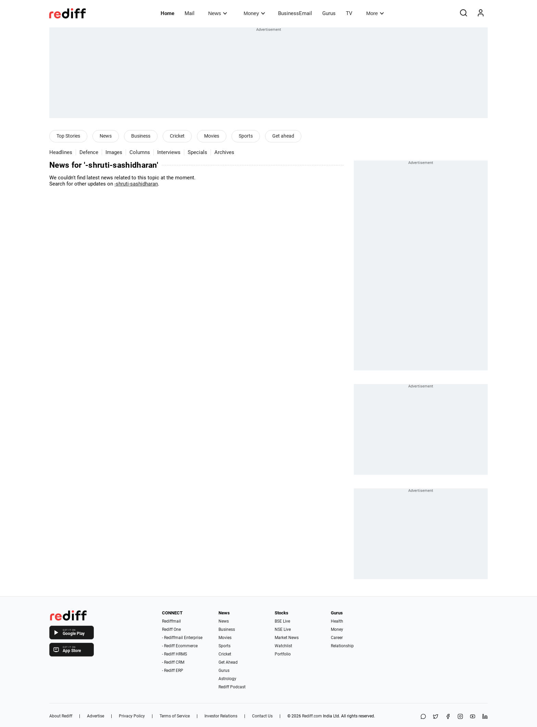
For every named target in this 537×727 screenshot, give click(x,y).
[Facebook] (448, 717)
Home (167, 13)
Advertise (95, 716)
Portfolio (283, 654)
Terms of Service (175, 716)
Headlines (60, 152)
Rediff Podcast (232, 687)
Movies (211, 136)
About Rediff (60, 716)
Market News (287, 637)
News (217, 13)
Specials (197, 152)
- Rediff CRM (173, 662)
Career (337, 637)
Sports (246, 136)
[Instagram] (460, 717)
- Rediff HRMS (174, 654)
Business (140, 136)
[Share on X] (435, 717)
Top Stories (68, 136)
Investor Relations (220, 716)
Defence (88, 152)
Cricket (177, 136)
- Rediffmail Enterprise (182, 637)
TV (349, 13)
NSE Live (283, 629)
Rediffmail (171, 621)
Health (337, 621)
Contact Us (262, 716)
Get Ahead (228, 662)
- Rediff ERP (172, 670)
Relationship (342, 645)
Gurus (329, 13)
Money (254, 13)
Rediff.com (312, 716)
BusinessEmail (295, 13)
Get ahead (283, 136)
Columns (139, 152)
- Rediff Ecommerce (180, 645)
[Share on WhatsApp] (423, 717)
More (375, 13)
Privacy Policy (132, 716)
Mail (190, 13)
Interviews (168, 152)
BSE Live (282, 621)
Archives (224, 152)
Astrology (227, 678)
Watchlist (283, 645)
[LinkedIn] (485, 717)
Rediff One (171, 629)
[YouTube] (472, 717)
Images (113, 152)
